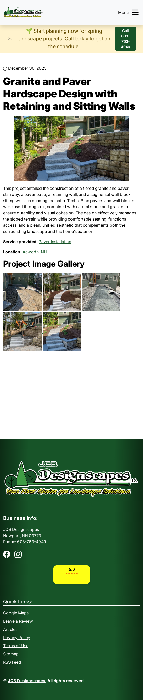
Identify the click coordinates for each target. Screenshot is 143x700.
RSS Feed (12, 662)
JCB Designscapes (26, 680)
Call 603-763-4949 (125, 38)
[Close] (10, 38)
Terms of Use (15, 645)
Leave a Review (18, 621)
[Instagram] (18, 554)
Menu (129, 12)
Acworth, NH (35, 251)
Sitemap (11, 653)
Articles (10, 629)
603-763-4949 (31, 541)
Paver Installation (55, 241)
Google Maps (16, 612)
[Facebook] (6, 554)
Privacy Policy (16, 637)
